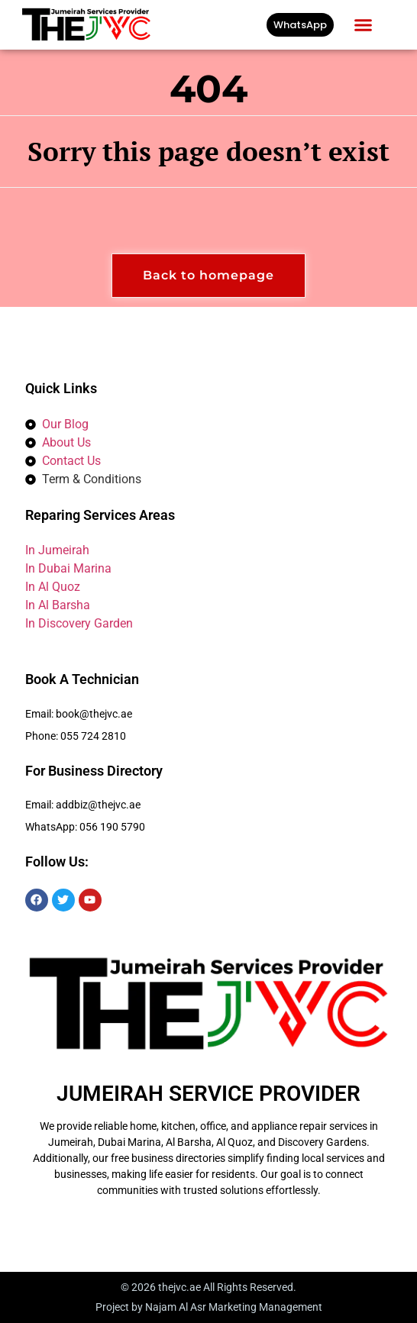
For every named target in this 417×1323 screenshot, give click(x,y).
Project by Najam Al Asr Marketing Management (208, 1307)
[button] (363, 25)
